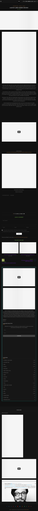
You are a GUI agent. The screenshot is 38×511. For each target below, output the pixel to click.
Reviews (19, 389)
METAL (19, 378)
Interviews (19, 376)
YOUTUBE (29, 152)
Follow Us (4, 320)
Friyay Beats (19, 368)
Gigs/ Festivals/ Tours (19, 370)
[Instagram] (25, 1)
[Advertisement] (19, 114)
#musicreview (29, 484)
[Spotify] (32, 1)
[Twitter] (24, 1)
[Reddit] (34, 1)
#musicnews (13, 486)
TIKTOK (23, 152)
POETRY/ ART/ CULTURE (19, 385)
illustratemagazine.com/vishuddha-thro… (21, 487)
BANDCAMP (20, 152)
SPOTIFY (15, 152)
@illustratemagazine (5, 412)
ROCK (19, 393)
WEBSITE (26, 152)
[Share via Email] (24, 213)
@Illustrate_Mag (14, 483)
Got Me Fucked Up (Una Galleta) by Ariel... (28, 254)
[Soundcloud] (22, 506)
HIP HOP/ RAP (19, 372)
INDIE (19, 374)
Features (19, 366)
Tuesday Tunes (19, 397)
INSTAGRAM (9, 152)
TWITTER (12, 152)
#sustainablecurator (5, 195)
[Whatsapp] (33, 1)
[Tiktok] (35, 1)
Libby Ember (12, 195)
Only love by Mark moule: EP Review (10, 254)
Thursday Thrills (19, 395)
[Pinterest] (26, 1)
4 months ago (19, 483)
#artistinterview (8, 486)
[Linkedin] (27, 1)
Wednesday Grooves (19, 399)
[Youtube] (28, 1)
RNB (19, 391)
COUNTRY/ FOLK (19, 362)
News (19, 383)
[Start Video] (19, 132)
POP (19, 387)
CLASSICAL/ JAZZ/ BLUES (19, 360)
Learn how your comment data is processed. (20, 237)
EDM (19, 364)
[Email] (29, 1)
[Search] (37, 1)
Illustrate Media (26, 509)
